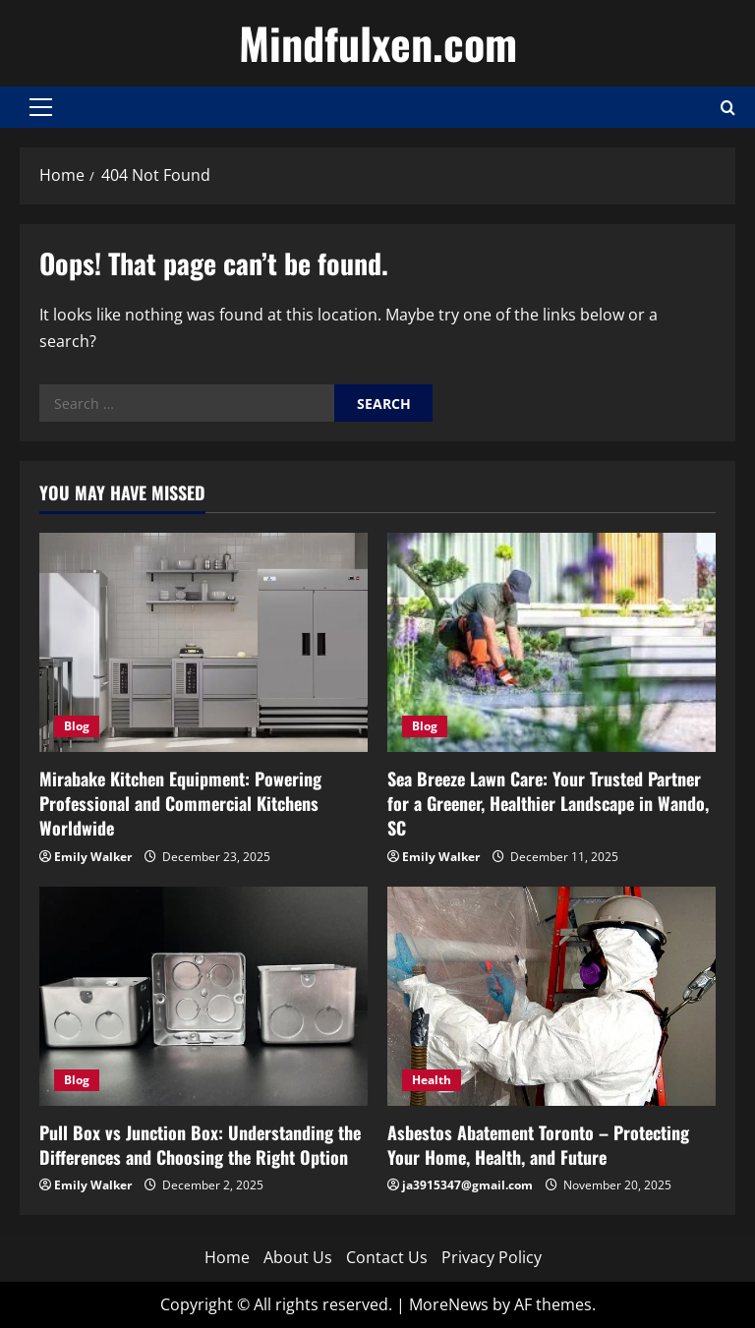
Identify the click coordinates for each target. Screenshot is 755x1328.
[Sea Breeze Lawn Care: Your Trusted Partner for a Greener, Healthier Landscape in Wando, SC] (551, 642)
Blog (76, 726)
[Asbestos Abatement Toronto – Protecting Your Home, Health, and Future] (551, 996)
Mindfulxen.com (378, 43)
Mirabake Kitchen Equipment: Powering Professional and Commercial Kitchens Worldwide (180, 803)
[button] (41, 107)
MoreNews (449, 1304)
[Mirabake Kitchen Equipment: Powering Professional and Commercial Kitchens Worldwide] (203, 642)
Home (227, 1257)
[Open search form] (728, 107)
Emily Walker (93, 856)
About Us (297, 1257)
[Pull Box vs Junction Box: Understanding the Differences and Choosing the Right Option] (203, 996)
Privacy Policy (491, 1257)
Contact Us (387, 1257)
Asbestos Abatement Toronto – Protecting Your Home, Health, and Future (538, 1145)
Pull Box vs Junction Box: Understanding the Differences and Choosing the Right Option (200, 1145)
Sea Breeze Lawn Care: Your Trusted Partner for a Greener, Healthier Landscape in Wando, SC (548, 803)
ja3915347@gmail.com (467, 1185)
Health (431, 1079)
